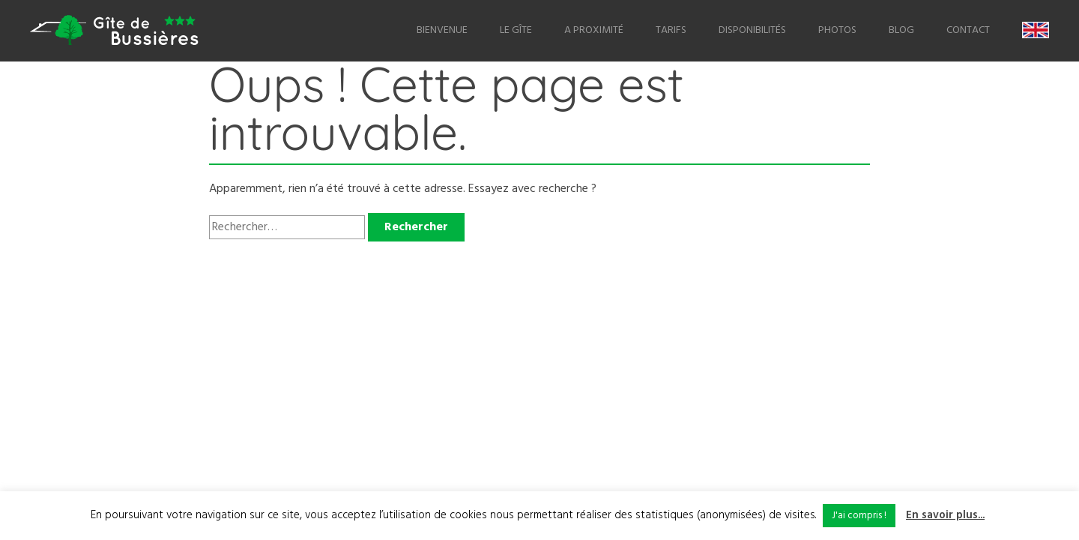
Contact (968, 30)
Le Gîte (516, 30)
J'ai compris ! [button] (859, 516)
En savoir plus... (945, 515)
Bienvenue (442, 30)
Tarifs (671, 30)
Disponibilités (752, 30)
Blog (901, 30)
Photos (837, 30)
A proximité (593, 30)
